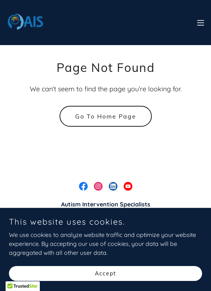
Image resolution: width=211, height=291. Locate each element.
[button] (200, 22)
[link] (25, 22)
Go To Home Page (105, 116)
